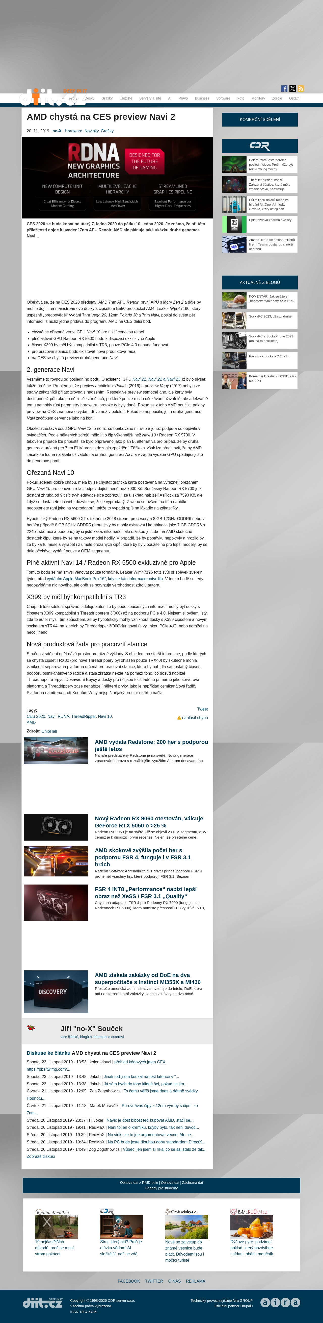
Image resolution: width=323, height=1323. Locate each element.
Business (202, 98)
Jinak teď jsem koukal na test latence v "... (141, 1076)
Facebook (129, 1281)
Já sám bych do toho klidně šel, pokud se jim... (145, 1084)
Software (223, 98)
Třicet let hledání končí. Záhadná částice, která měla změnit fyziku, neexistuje (269, 184)
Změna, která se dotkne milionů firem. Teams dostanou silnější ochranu (272, 244)
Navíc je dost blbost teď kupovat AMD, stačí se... (150, 1120)
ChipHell (49, 731)
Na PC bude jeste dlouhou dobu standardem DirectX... (156, 1142)
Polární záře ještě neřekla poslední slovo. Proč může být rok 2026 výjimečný (271, 164)
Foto (240, 98)
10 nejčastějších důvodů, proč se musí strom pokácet (54, 1248)
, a (156, 379)
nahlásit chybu (195, 718)
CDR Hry (260, 146)
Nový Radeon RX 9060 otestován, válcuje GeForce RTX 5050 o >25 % (149, 822)
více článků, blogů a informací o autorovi (92, 1037)
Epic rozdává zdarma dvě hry (270, 220)
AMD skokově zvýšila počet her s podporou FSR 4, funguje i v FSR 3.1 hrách (143, 857)
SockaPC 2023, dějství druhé (270, 316)
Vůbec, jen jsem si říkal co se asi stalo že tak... (164, 1149)
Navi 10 (105, 716)
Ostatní (295, 98)
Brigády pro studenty (161, 1188)
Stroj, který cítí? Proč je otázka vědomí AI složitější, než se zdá (121, 1248)
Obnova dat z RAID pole (139, 1183)
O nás (174, 1281)
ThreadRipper (83, 716)
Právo (183, 98)
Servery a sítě (150, 98)
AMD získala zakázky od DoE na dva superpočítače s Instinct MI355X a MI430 (148, 978)
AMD (31, 722)
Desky (89, 98)
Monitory (258, 98)
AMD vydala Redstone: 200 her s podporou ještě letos (151, 745)
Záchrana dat (192, 1183)
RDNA (63, 716)
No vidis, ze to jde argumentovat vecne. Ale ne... (151, 1135)
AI (170, 98)
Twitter (154, 1281)
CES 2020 (36, 716)
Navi (51, 716)
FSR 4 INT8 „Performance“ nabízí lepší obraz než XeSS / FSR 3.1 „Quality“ (146, 892)
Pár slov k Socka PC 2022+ (269, 356)
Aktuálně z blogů (260, 282)
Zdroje (277, 98)
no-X (57, 131)
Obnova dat (170, 1183)
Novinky (92, 131)
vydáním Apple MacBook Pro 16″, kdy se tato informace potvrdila (105, 579)
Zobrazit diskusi (41, 1156)
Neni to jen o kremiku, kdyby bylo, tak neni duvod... (153, 1127)
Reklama (195, 1281)
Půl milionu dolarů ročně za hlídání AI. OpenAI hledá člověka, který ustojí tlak (269, 204)
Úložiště (126, 98)
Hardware (73, 131)
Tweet (202, 709)
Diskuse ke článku (48, 1053)
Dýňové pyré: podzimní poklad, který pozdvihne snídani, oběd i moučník (251, 1248)
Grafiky (107, 98)
